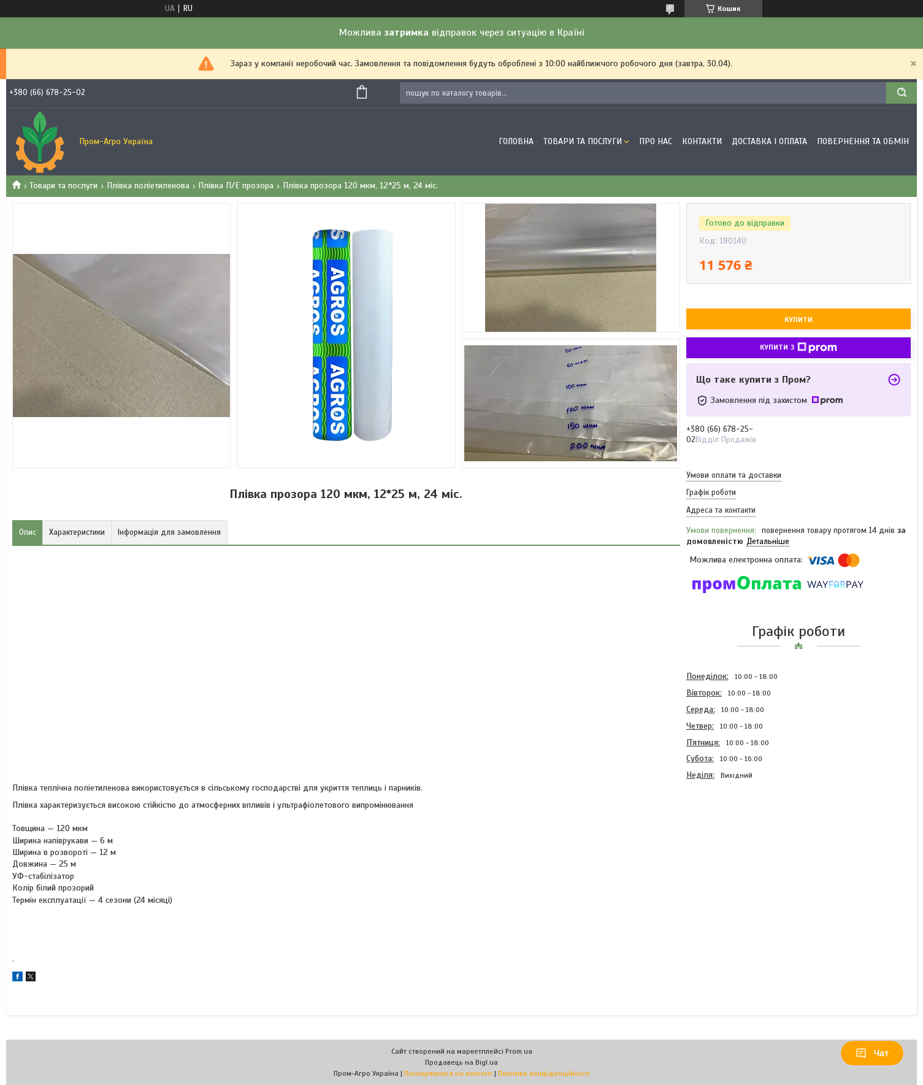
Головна (516, 141)
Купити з (798, 347)
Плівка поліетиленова (148, 185)
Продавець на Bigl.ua (461, 1062)
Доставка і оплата (769, 141)
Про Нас (655, 141)
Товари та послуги (63, 185)
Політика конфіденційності (544, 1073)
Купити (798, 319)
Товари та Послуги (582, 141)
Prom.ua (518, 1051)
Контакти (702, 141)
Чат (872, 1053)
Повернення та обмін (863, 141)
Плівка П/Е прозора (236, 185)
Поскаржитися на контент (448, 1073)
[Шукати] (901, 93)
